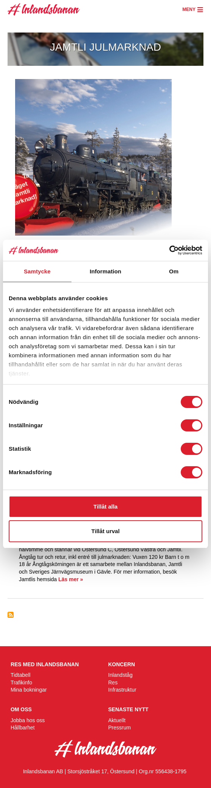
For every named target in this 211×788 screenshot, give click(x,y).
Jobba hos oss (28, 720)
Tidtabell (20, 675)
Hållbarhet (23, 727)
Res (113, 682)
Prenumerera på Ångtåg (11, 615)
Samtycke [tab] (37, 271)
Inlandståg (120, 675)
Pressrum (119, 727)
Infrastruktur (122, 690)
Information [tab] (105, 271)
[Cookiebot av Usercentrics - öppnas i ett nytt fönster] (169, 250)
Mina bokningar (29, 690)
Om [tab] (173, 271)
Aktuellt (117, 720)
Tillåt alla (105, 506)
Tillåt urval (106, 531)
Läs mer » (70, 579)
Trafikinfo (21, 682)
